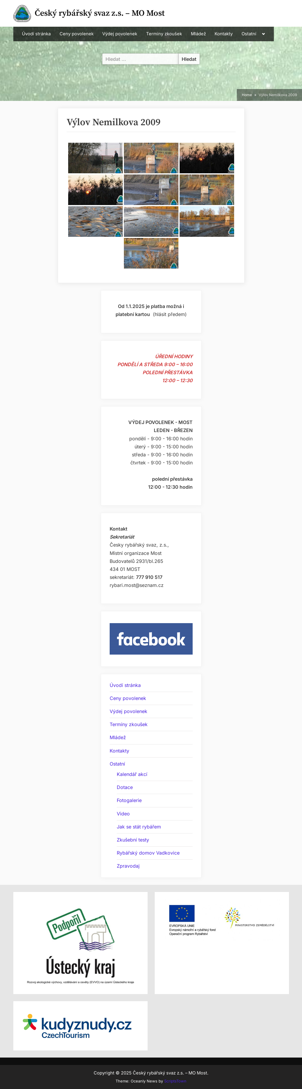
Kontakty (224, 33)
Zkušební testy (133, 840)
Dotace (125, 787)
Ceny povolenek (77, 33)
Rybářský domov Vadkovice (148, 853)
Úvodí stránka (36, 33)
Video (123, 814)
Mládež (198, 33)
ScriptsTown (175, 1081)
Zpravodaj (128, 866)
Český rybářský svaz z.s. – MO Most (100, 13)
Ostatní (249, 33)
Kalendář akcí (132, 774)
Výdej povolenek (119, 33)
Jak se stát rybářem (139, 827)
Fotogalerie (129, 800)
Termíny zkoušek (164, 33)
